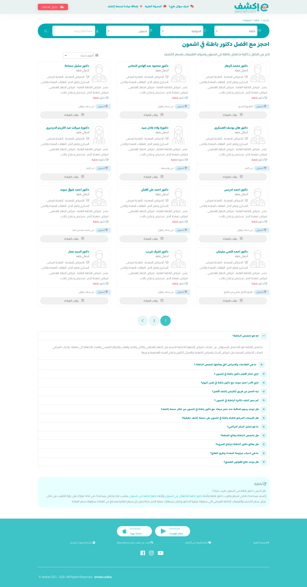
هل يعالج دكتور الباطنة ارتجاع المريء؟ (237, 444)
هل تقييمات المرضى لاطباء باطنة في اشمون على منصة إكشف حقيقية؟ (220, 418)
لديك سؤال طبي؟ (181, 6)
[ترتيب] (78, 55)
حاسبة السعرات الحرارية (82, 542)
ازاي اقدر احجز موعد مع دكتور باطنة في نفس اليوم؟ (230, 383)
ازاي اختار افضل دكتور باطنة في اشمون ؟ (236, 374)
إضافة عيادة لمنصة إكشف (125, 6)
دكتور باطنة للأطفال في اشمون (184, 496)
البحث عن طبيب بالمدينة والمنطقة (135, 542)
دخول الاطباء (53, 7)
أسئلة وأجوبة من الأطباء (198, 542)
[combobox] (235, 31)
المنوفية (247, 20)
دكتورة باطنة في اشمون (143, 496)
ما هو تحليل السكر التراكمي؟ (243, 427)
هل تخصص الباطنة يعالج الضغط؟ (240, 435)
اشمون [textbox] (142, 31)
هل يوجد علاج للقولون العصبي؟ (241, 462)
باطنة (256, 20)
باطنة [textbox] (252, 31)
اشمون (261, 106)
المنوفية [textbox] (196, 31)
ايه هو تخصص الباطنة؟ (245, 336)
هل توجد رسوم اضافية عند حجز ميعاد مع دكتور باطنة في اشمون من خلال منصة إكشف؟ (210, 409)
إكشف (265, 20)
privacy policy (103, 577)
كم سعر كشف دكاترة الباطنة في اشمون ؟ (236, 400)
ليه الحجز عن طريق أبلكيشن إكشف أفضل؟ (235, 391)
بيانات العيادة (233, 115)
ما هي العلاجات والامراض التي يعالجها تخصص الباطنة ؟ (225, 364)
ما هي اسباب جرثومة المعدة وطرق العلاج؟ (234, 453)
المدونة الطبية (155, 6)
